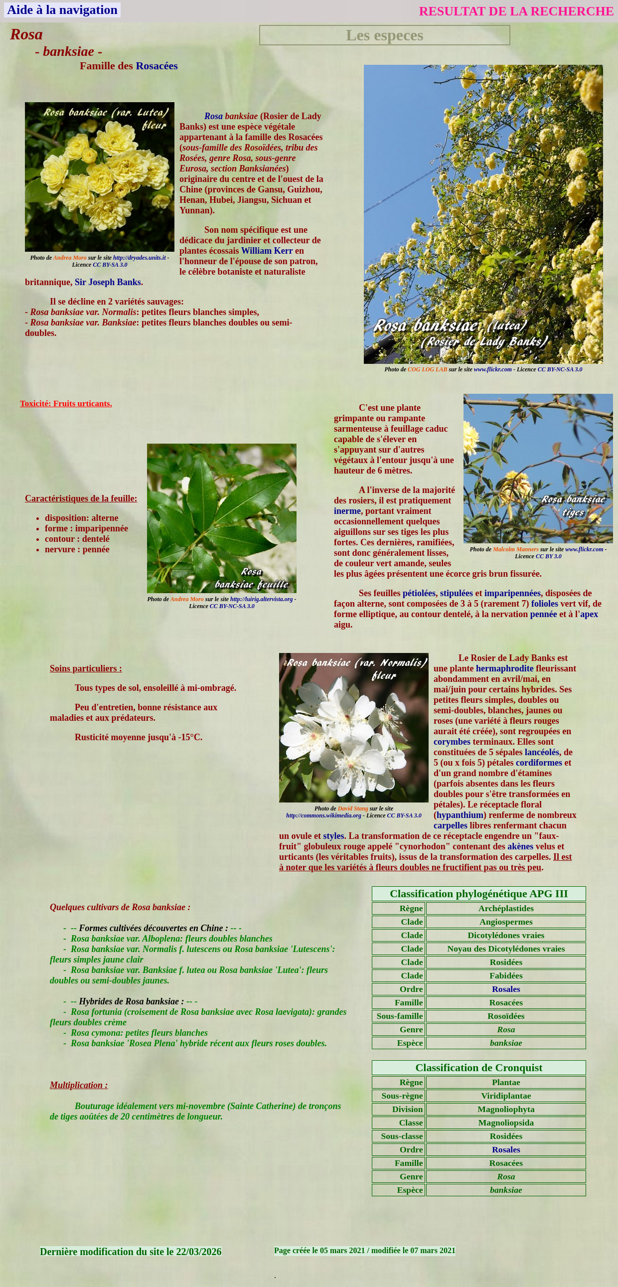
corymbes (452, 742)
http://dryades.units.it (139, 257)
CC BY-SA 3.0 (110, 264)
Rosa (213, 116)
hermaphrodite (505, 668)
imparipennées (512, 593)
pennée (543, 614)
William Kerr (267, 251)
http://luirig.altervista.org (261, 599)
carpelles (450, 825)
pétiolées (419, 593)
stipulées (456, 593)
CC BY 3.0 (549, 556)
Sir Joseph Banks (108, 282)
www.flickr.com (493, 369)
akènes (520, 846)
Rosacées (156, 65)
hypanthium (460, 815)
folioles (544, 604)
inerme (347, 511)
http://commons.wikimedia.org (323, 815)
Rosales (506, 989)
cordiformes (539, 763)
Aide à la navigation (62, 9)
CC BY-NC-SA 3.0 (560, 369)
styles (333, 836)
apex (589, 614)
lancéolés (542, 752)
